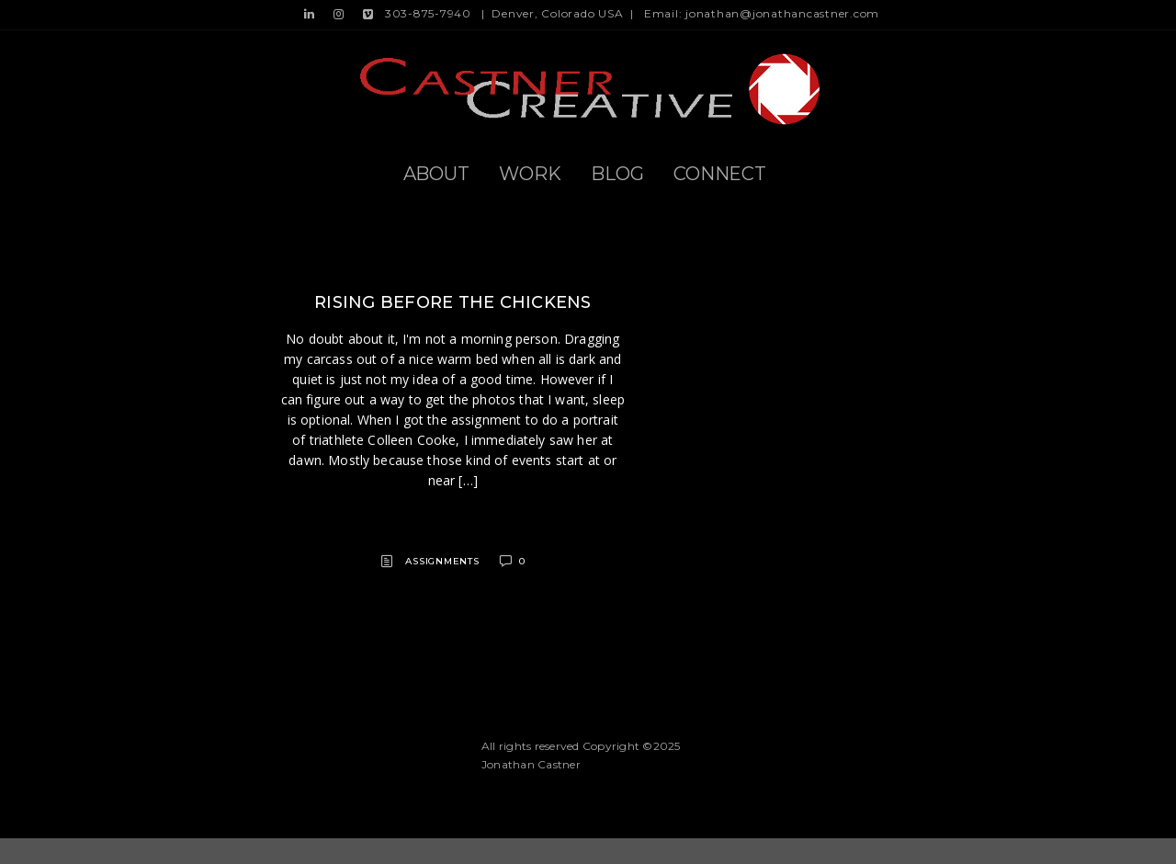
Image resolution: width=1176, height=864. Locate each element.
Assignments (442, 561)
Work (529, 174)
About (436, 174)
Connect (719, 174)
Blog (617, 174)
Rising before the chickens (453, 302)
